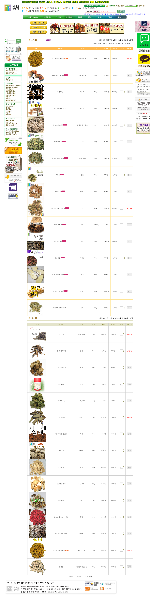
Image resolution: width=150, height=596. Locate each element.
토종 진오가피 (58, 241)
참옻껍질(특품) (57, 225)
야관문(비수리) (57, 141)
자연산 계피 (57, 191)
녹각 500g (60, 92)
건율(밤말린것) (61, 484)
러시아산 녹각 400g (60, 108)
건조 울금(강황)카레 (58, 58)
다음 (90, 576)
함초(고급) (58, 258)
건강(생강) (61, 467)
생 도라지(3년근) (58, 125)
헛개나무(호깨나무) (58, 274)
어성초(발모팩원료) (58, 158)
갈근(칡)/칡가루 (61, 367)
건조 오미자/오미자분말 (61, 517)
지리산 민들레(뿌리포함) (58, 208)
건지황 (61, 567)
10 (87, 576)
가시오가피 (61, 334)
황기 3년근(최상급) (58, 291)
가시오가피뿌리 (61, 351)
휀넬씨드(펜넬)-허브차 (60, 308)
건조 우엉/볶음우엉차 (61, 533)
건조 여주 (61, 500)
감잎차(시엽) (61, 401)
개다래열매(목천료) (61, 434)
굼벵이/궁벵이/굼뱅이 (58, 75)
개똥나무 (61, 450)
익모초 (58, 175)
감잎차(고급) (61, 384)
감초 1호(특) (61, 417)
